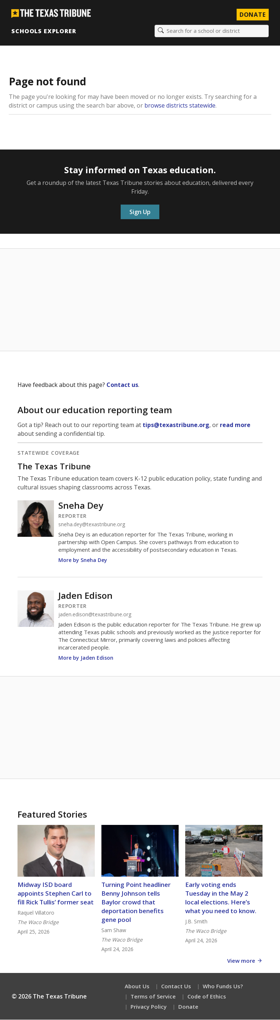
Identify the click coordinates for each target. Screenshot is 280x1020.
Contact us (122, 385)
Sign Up (140, 212)
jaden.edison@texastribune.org (94, 615)
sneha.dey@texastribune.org (91, 524)
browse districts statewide (179, 106)
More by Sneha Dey (82, 560)
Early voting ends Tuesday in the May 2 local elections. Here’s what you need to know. (220, 898)
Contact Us (176, 986)
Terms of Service (153, 996)
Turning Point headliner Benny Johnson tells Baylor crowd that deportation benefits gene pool (136, 902)
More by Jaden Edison (85, 658)
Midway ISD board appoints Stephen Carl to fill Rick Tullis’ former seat (56, 894)
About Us (137, 986)
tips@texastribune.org (176, 425)
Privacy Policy (149, 1007)
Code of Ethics (206, 996)
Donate (188, 1007)
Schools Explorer (44, 31)
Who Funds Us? (223, 986)
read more (235, 425)
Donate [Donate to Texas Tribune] (252, 15)
